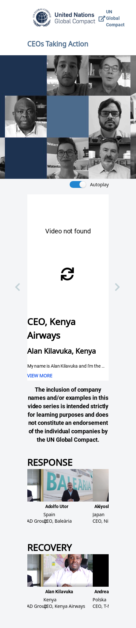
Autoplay (99, 184)
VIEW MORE (39, 376)
